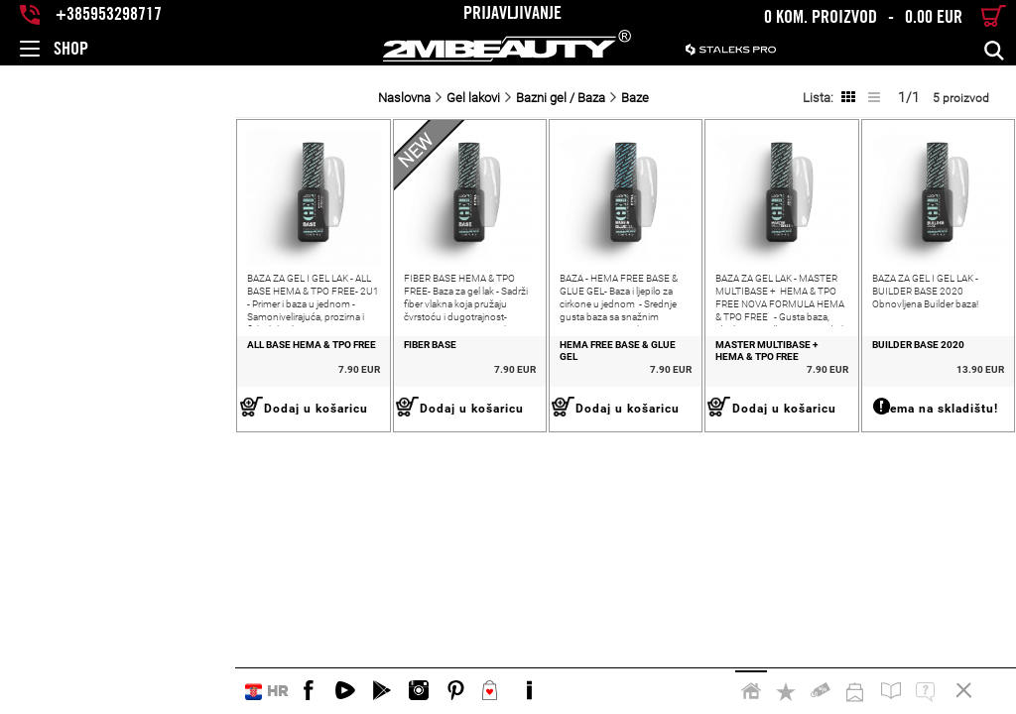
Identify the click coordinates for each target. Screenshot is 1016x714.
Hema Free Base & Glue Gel (487, 392)
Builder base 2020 (871, 392)
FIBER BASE (241, 392)
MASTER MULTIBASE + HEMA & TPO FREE (702, 398)
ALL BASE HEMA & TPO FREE (76, 392)
